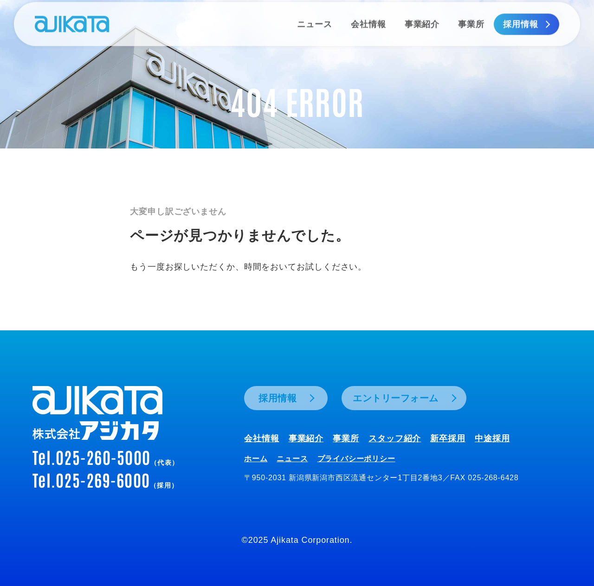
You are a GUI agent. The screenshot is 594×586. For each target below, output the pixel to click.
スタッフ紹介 (394, 438)
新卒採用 (447, 438)
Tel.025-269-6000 (105, 479)
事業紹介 (306, 438)
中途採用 (492, 438)
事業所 (346, 438)
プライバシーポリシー (356, 459)
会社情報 (261, 438)
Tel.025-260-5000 (105, 456)
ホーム (255, 459)
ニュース (292, 459)
